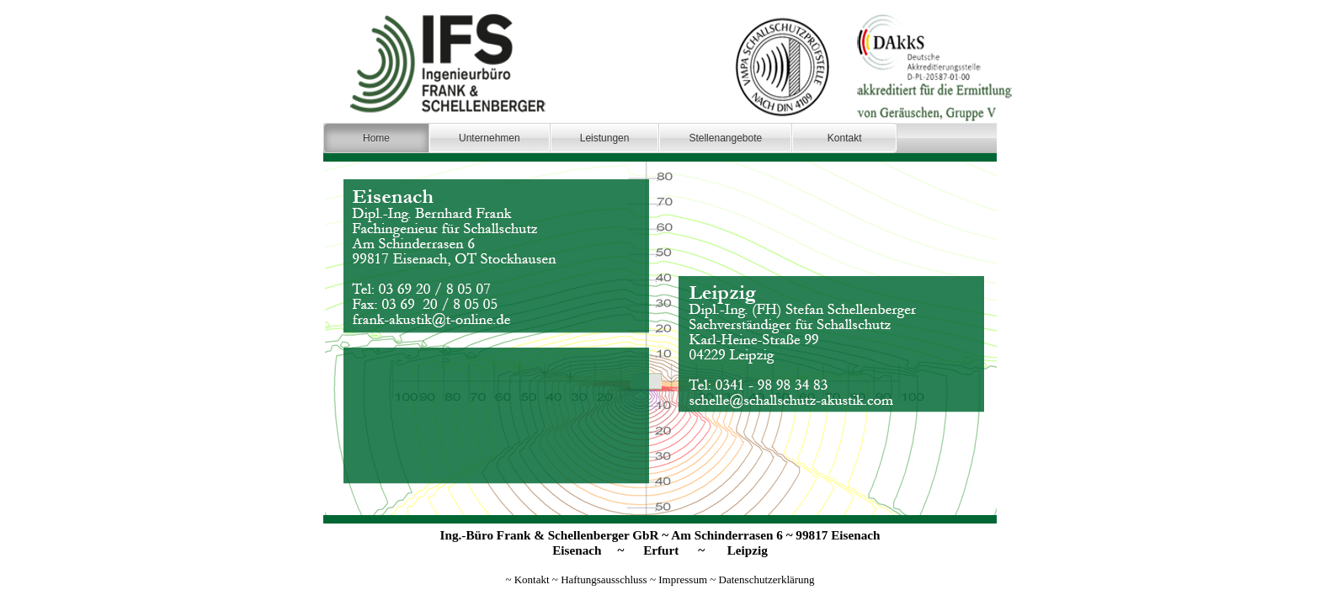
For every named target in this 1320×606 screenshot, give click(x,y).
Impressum (682, 579)
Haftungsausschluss (604, 579)
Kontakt (532, 579)
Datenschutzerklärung (767, 579)
